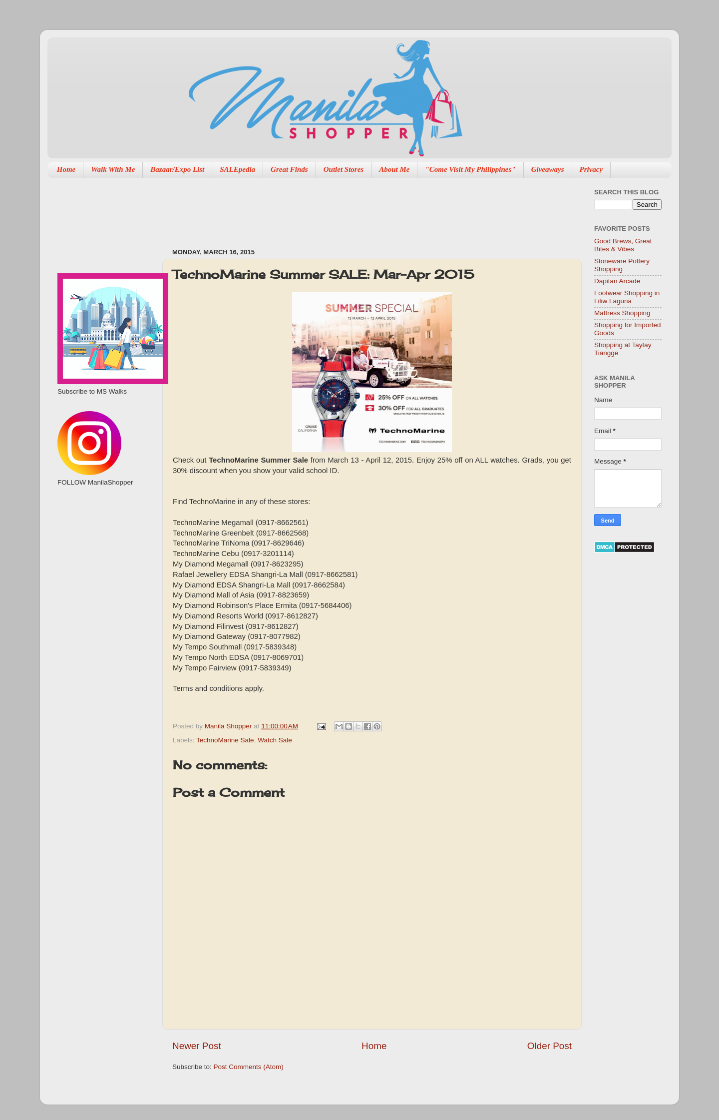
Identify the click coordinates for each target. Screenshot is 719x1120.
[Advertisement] (354, 207)
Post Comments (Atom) (249, 1067)
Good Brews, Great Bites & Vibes (623, 245)
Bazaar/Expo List (177, 169)
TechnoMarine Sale (225, 740)
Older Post (549, 1046)
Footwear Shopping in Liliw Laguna (627, 297)
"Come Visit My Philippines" (470, 169)
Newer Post (196, 1046)
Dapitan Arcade (617, 281)
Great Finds (289, 169)
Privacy (591, 169)
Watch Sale (275, 740)
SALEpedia (237, 169)
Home (66, 169)
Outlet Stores (343, 169)
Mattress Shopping (622, 313)
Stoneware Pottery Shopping (622, 265)
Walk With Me (113, 169)
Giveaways (547, 169)
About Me (394, 169)
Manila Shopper (229, 726)
